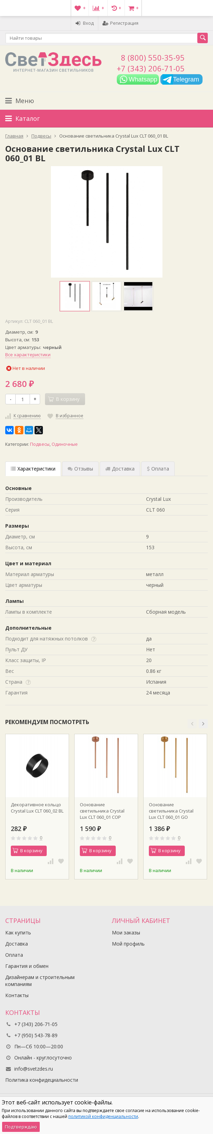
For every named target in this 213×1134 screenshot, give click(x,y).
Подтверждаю (21, 1127)
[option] (75, 296)
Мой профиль (128, 943)
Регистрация (120, 23)
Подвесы (40, 444)
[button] (192, 723)
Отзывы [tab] (80, 468)
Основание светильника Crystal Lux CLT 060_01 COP (102, 810)
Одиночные (65, 444)
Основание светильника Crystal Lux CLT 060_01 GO (171, 810)
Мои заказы (126, 932)
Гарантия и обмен (26, 966)
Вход (84, 23)
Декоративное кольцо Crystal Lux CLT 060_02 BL (37, 807)
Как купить (18, 932)
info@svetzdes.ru (33, 1068)
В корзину (28, 850)
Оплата (14, 955)
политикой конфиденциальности (103, 1116)
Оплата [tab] (158, 468)
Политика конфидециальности (41, 1080)
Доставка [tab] (120, 468)
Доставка (16, 943)
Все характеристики (28, 354)
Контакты (17, 995)
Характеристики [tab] (33, 468)
